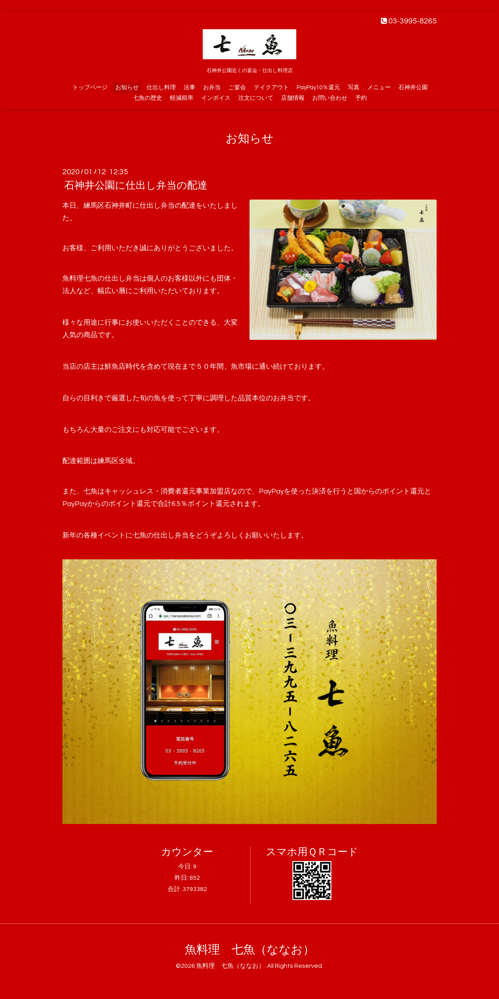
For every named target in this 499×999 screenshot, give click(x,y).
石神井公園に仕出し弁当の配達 (135, 185)
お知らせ (127, 87)
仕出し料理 (161, 87)
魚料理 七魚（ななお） (250, 950)
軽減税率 (181, 98)
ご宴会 (237, 87)
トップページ (90, 87)
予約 (361, 98)
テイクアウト (271, 87)
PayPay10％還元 (318, 87)
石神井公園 (413, 87)
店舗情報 (292, 98)
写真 (353, 87)
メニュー (379, 87)
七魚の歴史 (147, 98)
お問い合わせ (329, 98)
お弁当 (212, 87)
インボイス (215, 98)
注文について (255, 98)
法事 (189, 87)
